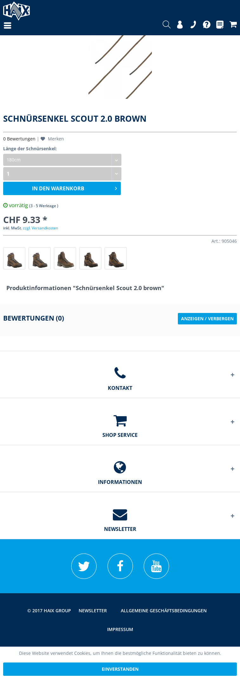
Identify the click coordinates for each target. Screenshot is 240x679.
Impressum (120, 629)
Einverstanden (120, 669)
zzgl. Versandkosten (40, 228)
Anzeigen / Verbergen (207, 319)
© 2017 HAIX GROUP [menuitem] (49, 611)
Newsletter (93, 611)
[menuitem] (1, 25)
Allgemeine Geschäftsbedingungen (164, 611)
